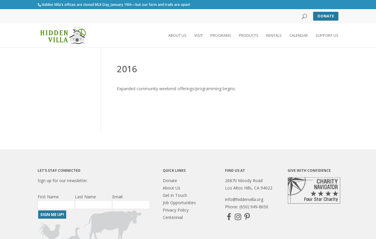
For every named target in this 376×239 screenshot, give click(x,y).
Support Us (326, 35)
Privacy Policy (176, 210)
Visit (198, 35)
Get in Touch (175, 195)
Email (117, 197)
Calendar (298, 35)
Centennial (173, 217)
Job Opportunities (179, 202)
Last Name (85, 197)
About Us (177, 35)
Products (248, 35)
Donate (326, 16)
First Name (48, 197)
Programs (220, 35)
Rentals (274, 35)
